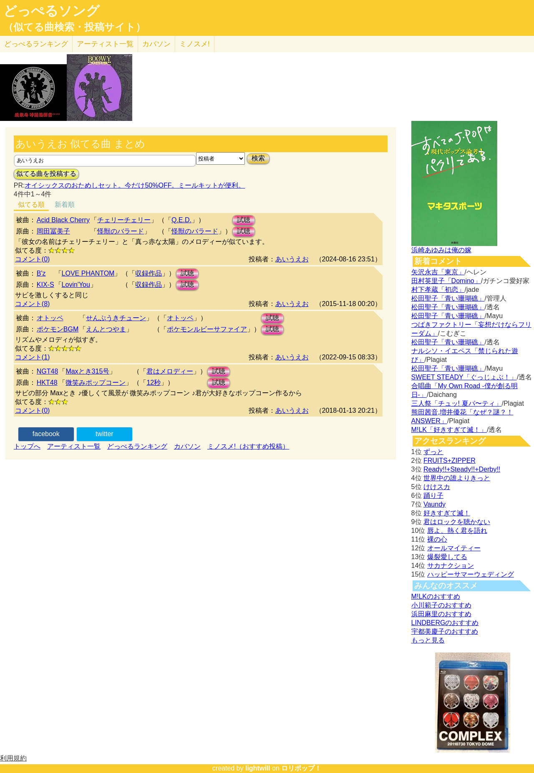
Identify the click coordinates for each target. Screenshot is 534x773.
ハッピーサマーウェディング (470, 574)
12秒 (153, 382)
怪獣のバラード (120, 231)
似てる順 (31, 204)
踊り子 (433, 495)
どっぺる (36, 44)
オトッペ (50, 317)
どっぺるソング (51, 10)
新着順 (65, 204)
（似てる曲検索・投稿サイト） (74, 27)
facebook (46, 433)
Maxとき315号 (87, 371)
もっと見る (428, 640)
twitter (104, 433)
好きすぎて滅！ (446, 513)
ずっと (433, 451)
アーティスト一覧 (74, 446)
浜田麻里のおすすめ (441, 613)
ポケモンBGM (57, 329)
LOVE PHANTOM (88, 273)
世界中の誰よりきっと (456, 478)
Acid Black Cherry (63, 219)
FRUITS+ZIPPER (449, 460)
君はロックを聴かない (456, 521)
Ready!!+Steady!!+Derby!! (461, 469)
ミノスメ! (194, 44)
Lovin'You (76, 284)
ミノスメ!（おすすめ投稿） (248, 446)
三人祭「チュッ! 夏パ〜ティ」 (456, 403)
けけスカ (436, 486)
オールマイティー (454, 548)
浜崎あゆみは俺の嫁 (441, 249)
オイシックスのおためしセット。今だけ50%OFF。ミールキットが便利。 (135, 185)
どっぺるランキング (137, 446)
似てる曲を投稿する (46, 173)
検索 (258, 158)
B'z (41, 273)
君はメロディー (169, 371)
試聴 (243, 219)
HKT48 (47, 382)
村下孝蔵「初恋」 (438, 289)
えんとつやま (106, 329)
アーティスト (105, 44)
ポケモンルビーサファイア (207, 329)
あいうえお (292, 259)
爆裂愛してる (447, 556)
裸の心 (437, 539)
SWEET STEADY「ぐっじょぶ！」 (464, 377)
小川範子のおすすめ (441, 605)
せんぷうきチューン (116, 317)
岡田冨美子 (53, 231)
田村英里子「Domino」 (446, 280)
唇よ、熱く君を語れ (457, 530)
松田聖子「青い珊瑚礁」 (448, 298)
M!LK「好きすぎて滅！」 (449, 429)
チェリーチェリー (124, 219)
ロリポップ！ (301, 768)
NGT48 (47, 371)
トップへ (27, 446)
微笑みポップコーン (95, 382)
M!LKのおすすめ (435, 596)
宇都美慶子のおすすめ (444, 631)
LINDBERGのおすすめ (445, 622)
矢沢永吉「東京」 (438, 272)
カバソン (156, 44)
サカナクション (450, 565)
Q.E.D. (181, 219)
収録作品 (148, 273)
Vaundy (434, 504)
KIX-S (45, 284)
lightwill (257, 768)
